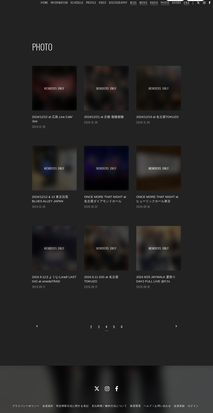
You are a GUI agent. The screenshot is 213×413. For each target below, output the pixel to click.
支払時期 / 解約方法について (109, 391)
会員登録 (175, 24)
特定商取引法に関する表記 (72, 391)
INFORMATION (63, 12)
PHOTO (169, 12)
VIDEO (107, 12)
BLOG (138, 12)
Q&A (191, 12)
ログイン (195, 24)
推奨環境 (135, 391)
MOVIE (148, 12)
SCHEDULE (81, 12)
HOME (49, 12)
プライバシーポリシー (25, 391)
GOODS (181, 12)
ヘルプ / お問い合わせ (157, 391)
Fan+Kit (114, 402)
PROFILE (95, 12)
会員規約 (47, 391)
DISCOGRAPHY (122, 12)
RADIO (158, 12)
